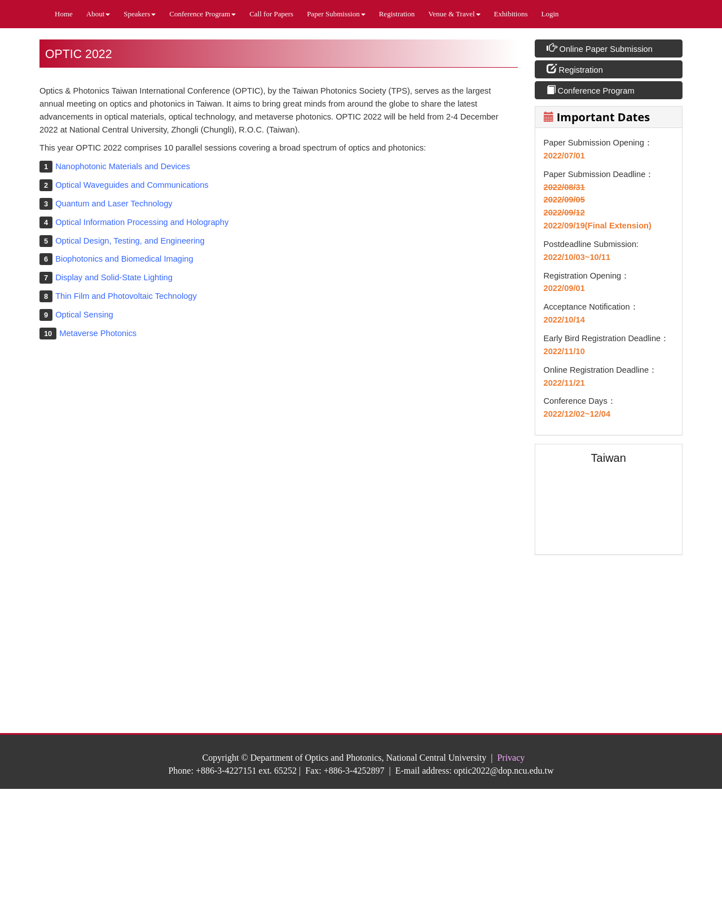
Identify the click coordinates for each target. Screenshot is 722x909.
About (98, 14)
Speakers (140, 14)
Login (550, 14)
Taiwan (608, 458)
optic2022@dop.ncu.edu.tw (504, 770)
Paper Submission (336, 14)
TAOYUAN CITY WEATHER (609, 605)
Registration (397, 14)
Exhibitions (511, 14)
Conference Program (202, 14)
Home (64, 14)
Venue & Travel (454, 14)
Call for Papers (271, 14)
